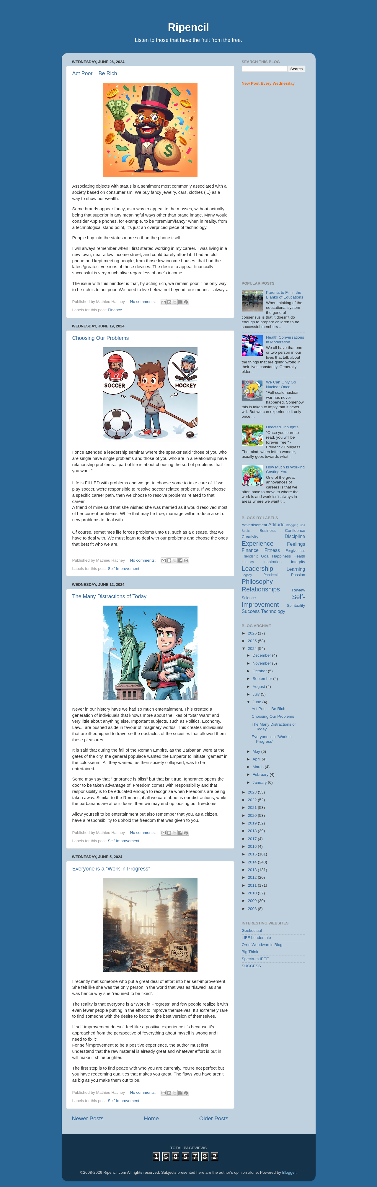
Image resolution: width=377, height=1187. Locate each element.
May (257, 751)
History (248, 562)
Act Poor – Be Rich (94, 73)
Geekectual (252, 930)
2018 (253, 831)
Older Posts (214, 1118)
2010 (253, 893)
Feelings (296, 544)
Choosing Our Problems (100, 338)
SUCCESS (251, 966)
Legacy (247, 575)
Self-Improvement (123, 568)
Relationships (261, 589)
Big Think (250, 952)
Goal (265, 556)
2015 (253, 854)
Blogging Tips (295, 525)
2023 (253, 792)
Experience (258, 543)
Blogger (289, 1172)
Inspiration (272, 562)
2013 (253, 870)
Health (299, 556)
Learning (295, 569)
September (263, 678)
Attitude (276, 524)
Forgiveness (295, 551)
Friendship (250, 556)
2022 (253, 800)
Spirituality (296, 605)
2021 (253, 807)
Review (298, 590)
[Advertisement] (273, 183)
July (257, 694)
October (260, 671)
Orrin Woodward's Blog (262, 944)
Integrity (298, 562)
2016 (253, 846)
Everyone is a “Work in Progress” (111, 869)
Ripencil (188, 27)
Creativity (250, 537)
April (257, 759)
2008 (253, 908)
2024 (253, 648)
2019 (253, 823)
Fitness (272, 550)
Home (151, 1118)
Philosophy (257, 581)
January (260, 782)
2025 (253, 641)
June (257, 702)
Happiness (281, 556)
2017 (253, 839)
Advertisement (254, 525)
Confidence (295, 530)
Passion (298, 575)
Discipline (295, 536)
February (261, 774)
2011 (253, 885)
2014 (253, 862)
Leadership (257, 568)
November (262, 663)
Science (249, 598)
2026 (253, 633)
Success (251, 611)
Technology (273, 611)
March (259, 767)
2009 (253, 901)
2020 (253, 815)
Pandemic (271, 575)
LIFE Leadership (256, 937)
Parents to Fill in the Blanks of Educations (284, 294)
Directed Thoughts (282, 427)
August (259, 686)
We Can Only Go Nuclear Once (281, 384)
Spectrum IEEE (255, 959)
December (262, 655)
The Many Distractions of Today (109, 596)
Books (246, 530)
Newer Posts (88, 1118)
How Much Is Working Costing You (285, 469)
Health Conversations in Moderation (285, 339)
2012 (253, 877)
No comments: (143, 301)
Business (268, 530)
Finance (115, 310)
